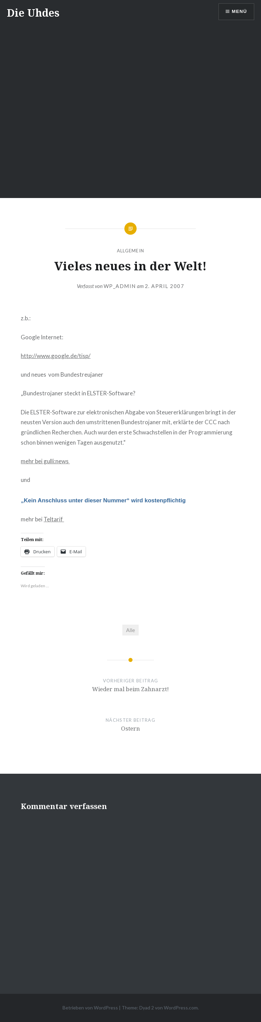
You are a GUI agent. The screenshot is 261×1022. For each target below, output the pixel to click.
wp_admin (120, 286)
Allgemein (130, 250)
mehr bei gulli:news (45, 461)
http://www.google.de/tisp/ (55, 355)
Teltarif (54, 519)
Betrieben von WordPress (90, 1007)
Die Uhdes (33, 13)
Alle (130, 630)
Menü (239, 12)
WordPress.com (181, 1007)
